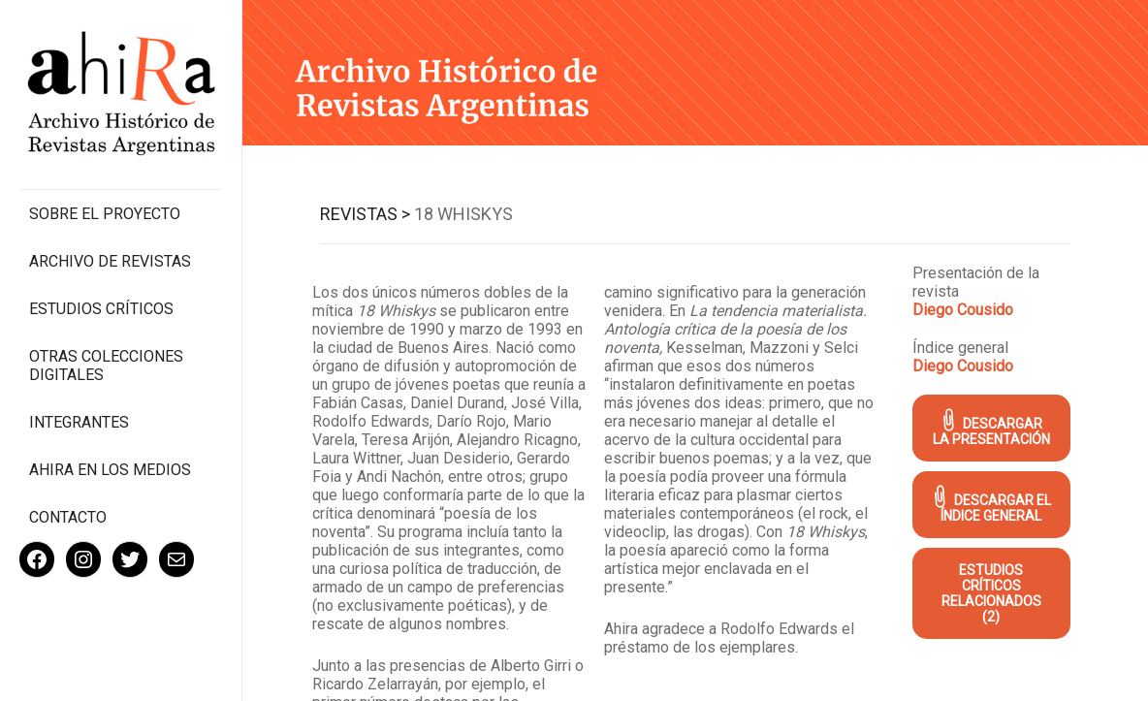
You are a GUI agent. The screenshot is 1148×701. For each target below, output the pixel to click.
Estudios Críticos (101, 309)
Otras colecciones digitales (106, 365)
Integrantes (79, 422)
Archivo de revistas (110, 261)
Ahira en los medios (110, 470)
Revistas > (365, 214)
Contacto (68, 517)
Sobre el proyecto (104, 214)
